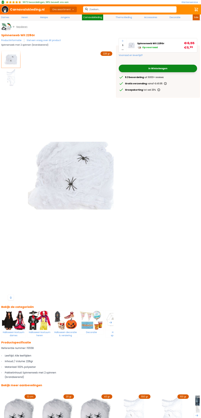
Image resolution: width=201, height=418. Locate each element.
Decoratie (175, 17)
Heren (25, 17)
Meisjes (44, 17)
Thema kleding (124, 17)
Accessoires (150, 17)
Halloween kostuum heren (39, 334)
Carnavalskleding (92, 17)
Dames (5, 17)
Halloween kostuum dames (13, 334)
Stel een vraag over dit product (44, 40)
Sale (196, 17)
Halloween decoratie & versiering (65, 334)
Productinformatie (11, 40)
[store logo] (23, 9)
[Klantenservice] (191, 2)
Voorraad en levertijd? (131, 55)
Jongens (65, 17)
